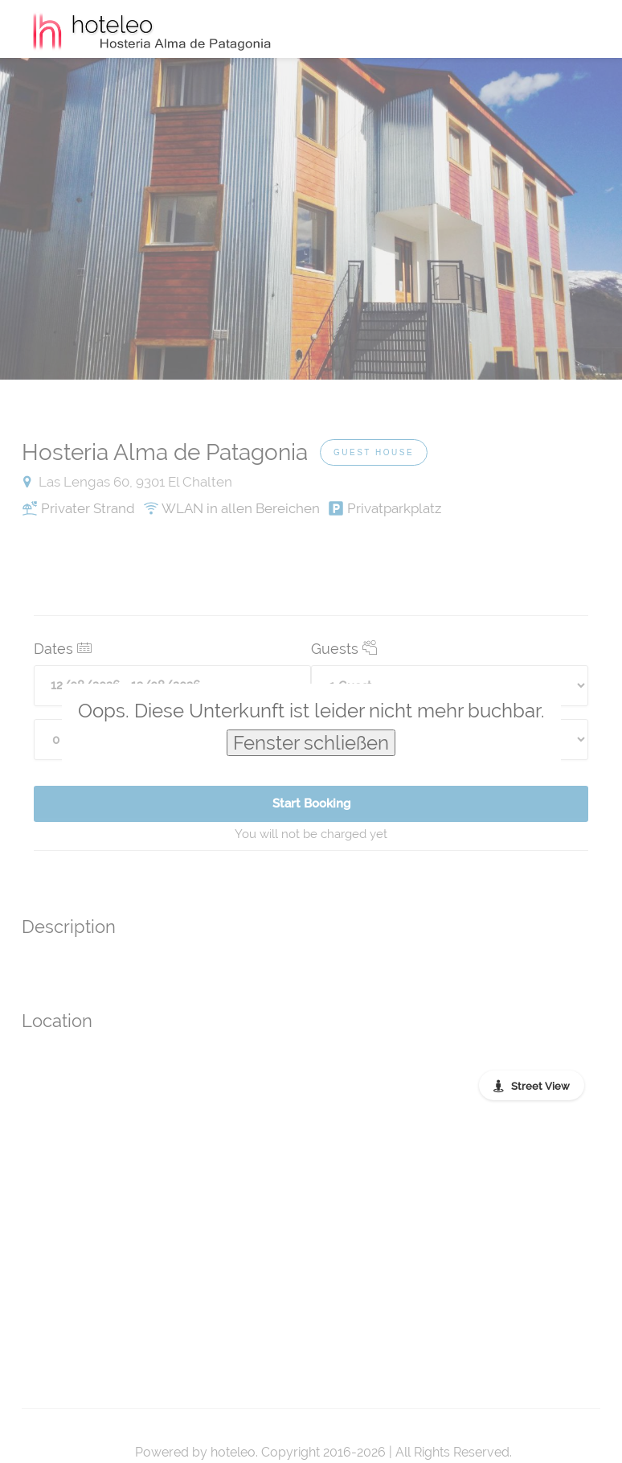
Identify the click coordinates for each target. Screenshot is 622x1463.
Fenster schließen (311, 742)
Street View (540, 1086)
